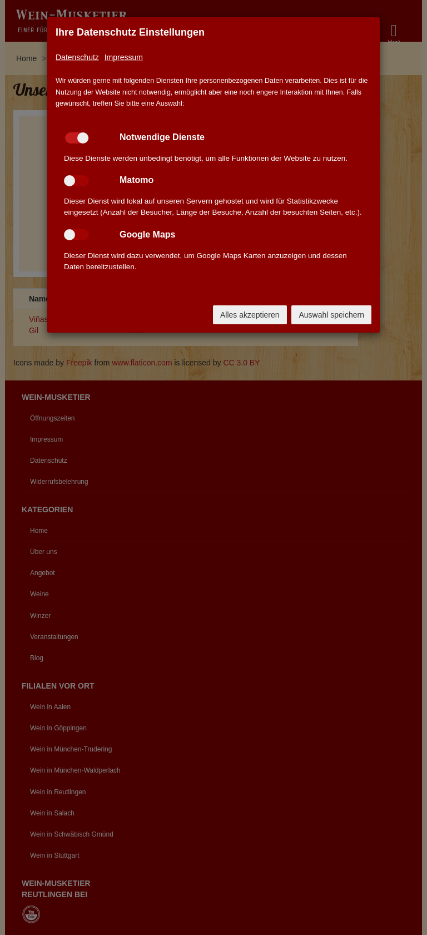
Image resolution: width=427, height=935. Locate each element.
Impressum (124, 57)
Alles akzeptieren (250, 314)
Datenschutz (77, 57)
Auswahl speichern (331, 314)
